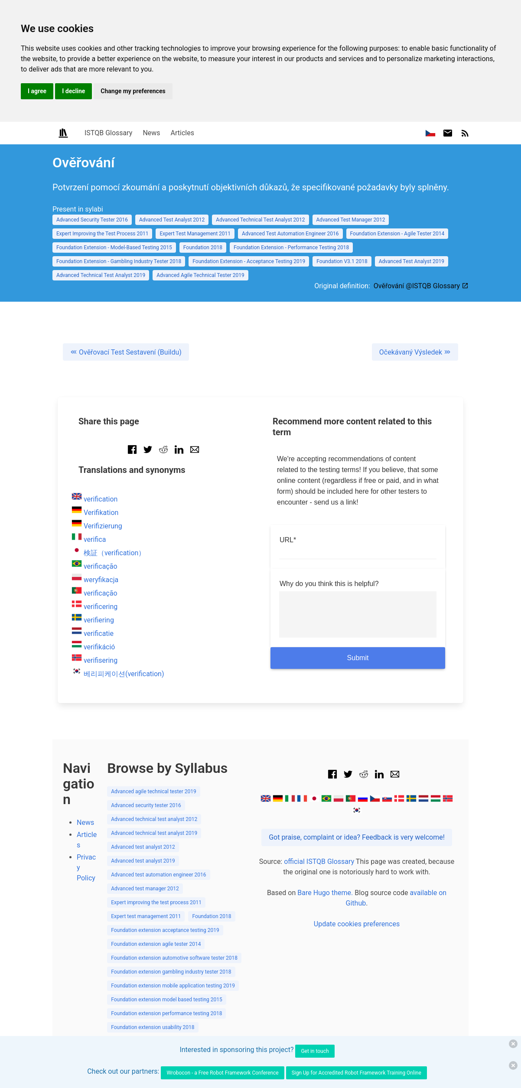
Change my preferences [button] (133, 91)
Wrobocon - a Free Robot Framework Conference (222, 1073)
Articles (182, 133)
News (151, 133)
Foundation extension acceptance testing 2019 (165, 930)
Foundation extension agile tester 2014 (156, 944)
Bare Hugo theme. (325, 893)
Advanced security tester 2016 (146, 805)
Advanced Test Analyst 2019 (411, 261)
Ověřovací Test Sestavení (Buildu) (126, 352)
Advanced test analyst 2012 (143, 847)
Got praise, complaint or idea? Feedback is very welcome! (357, 837)
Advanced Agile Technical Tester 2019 (200, 275)
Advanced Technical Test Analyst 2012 (260, 220)
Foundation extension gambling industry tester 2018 (171, 972)
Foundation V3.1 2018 (341, 261)
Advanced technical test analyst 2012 (154, 819)
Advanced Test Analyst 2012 (172, 220)
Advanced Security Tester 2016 (92, 220)
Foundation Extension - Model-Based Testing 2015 (114, 247)
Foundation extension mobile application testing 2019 (173, 986)
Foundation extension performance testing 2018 (166, 1013)
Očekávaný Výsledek (415, 352)
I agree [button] (37, 91)
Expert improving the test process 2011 (156, 902)
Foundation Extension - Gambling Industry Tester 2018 (118, 261)
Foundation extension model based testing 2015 (166, 1000)
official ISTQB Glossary (319, 861)
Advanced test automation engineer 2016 (158, 875)
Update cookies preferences (357, 924)
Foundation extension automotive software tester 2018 (174, 958)
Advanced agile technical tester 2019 (153, 791)
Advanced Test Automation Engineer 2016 (290, 234)
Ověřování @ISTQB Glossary (421, 286)
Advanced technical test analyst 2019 (154, 833)
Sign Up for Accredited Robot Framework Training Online (356, 1073)
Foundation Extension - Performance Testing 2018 (291, 247)
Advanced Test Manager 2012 (350, 220)
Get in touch (315, 1051)
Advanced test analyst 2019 (143, 861)
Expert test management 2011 (146, 916)
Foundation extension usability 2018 (152, 1027)
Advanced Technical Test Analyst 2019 (100, 275)
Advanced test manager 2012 (145, 889)
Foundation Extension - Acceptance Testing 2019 (248, 261)
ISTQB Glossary (108, 133)
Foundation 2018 (202, 247)
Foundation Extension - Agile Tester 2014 (397, 234)
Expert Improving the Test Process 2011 (102, 234)
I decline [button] (73, 91)
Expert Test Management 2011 (195, 234)
